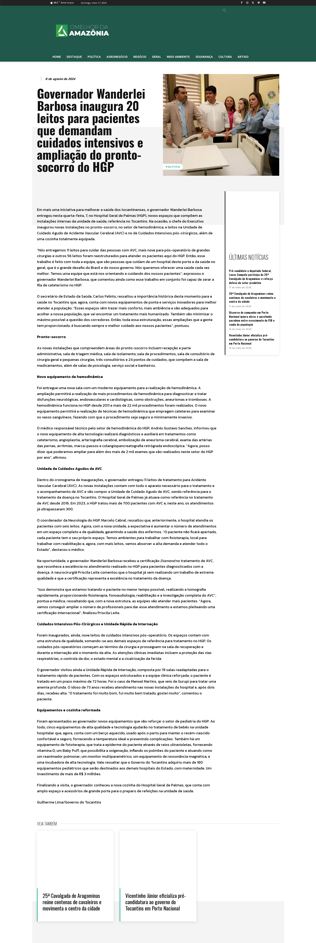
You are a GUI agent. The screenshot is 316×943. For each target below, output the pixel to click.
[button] (224, 10)
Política (173, 167)
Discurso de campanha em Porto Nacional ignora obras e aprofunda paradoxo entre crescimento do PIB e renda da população (252, 318)
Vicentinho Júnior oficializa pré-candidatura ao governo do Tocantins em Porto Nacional (251, 339)
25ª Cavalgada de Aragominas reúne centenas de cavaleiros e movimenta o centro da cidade (252, 297)
